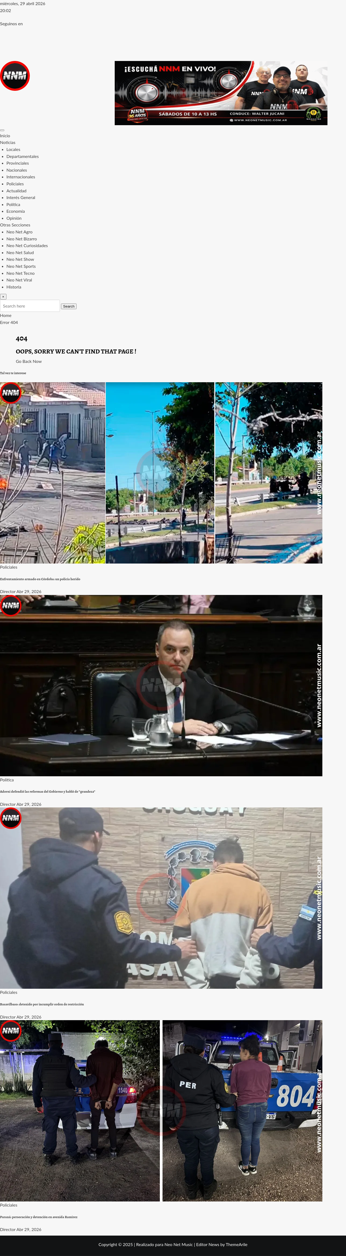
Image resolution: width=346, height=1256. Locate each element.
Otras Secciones (15, 224)
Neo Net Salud (20, 252)
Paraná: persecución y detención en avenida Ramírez (38, 1217)
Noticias (7, 142)
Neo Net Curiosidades (27, 245)
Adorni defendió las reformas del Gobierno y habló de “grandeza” (47, 791)
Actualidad (16, 190)
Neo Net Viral (19, 279)
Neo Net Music (178, 1244)
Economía (15, 211)
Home (6, 315)
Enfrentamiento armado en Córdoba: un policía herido (40, 579)
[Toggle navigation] (2, 130)
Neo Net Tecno (20, 273)
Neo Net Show (20, 259)
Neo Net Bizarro (21, 238)
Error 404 (9, 322)
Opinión (13, 218)
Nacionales (16, 169)
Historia (13, 286)
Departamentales (22, 156)
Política (13, 204)
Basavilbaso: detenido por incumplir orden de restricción (42, 1004)
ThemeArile (236, 1244)
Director (8, 591)
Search (68, 306)
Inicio (5, 135)
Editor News (207, 1244)
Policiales (15, 183)
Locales (13, 149)
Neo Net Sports (21, 266)
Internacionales (20, 176)
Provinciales (17, 162)
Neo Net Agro (19, 231)
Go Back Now (29, 361)
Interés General (20, 197)
